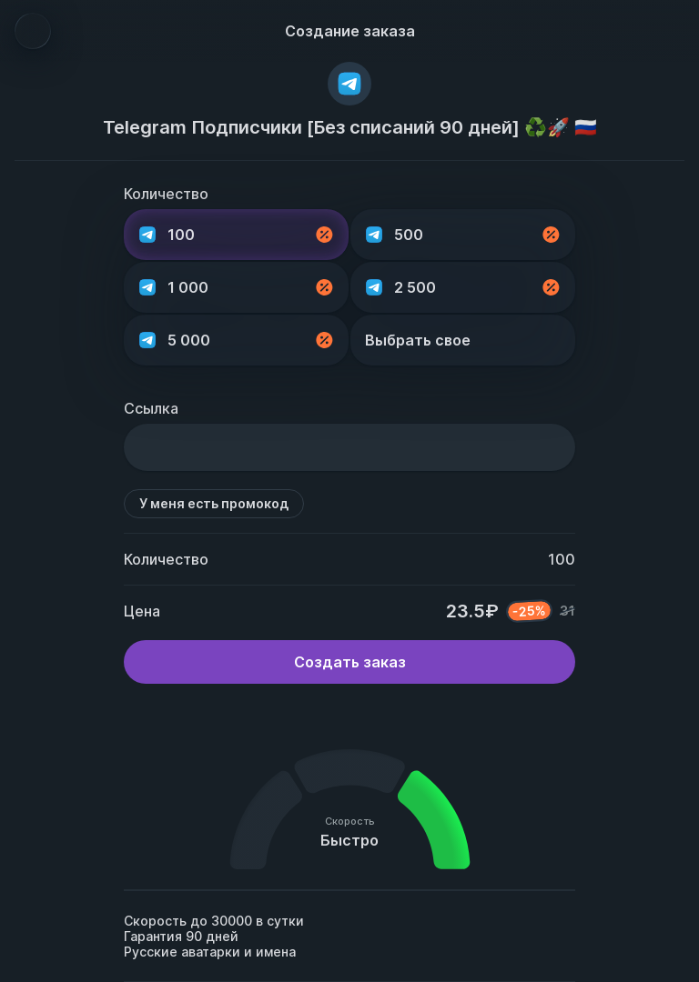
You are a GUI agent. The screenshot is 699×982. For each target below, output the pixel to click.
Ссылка (151, 408)
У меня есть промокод (214, 503)
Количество (166, 194)
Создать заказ (350, 662)
